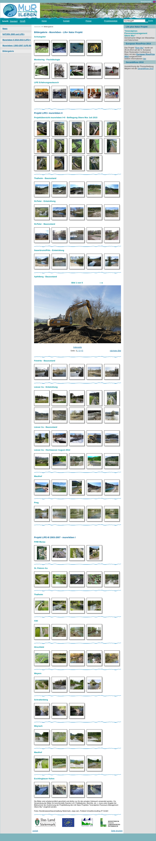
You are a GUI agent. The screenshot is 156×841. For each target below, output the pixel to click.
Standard (14, 21)
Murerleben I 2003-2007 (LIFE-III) (17, 45)
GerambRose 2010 (145, 68)
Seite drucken (117, 831)
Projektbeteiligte (110, 21)
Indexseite (77, 347)
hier (144, 59)
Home (44, 21)
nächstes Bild (115, 351)
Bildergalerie (8, 51)
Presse (88, 21)
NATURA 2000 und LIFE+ (14, 34)
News (5, 29)
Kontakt (66, 21)
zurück (35, 831)
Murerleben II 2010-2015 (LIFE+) (17, 40)
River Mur (139, 48)
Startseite (37, 27)
